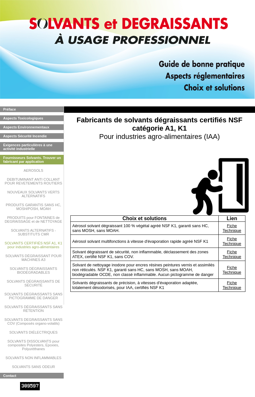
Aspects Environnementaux (26, 127)
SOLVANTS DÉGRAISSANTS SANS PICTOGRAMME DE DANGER (33, 296)
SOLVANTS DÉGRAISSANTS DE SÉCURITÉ (33, 283)
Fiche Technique (232, 228)
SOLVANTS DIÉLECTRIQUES (33, 332)
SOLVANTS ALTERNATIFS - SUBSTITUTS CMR (33, 232)
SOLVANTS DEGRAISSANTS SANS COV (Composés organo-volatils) (33, 321)
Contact (9, 376)
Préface (9, 109)
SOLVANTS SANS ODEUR (33, 367)
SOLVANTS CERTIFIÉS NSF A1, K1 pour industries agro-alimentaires (33, 245)
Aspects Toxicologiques (23, 118)
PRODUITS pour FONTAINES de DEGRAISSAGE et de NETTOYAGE (33, 219)
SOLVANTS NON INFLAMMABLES (33, 358)
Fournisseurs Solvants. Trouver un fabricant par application (32, 159)
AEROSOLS (33, 170)
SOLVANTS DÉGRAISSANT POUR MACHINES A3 (33, 258)
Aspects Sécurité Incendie (25, 136)
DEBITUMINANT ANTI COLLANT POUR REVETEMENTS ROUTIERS (33, 181)
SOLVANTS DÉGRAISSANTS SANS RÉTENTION (33, 309)
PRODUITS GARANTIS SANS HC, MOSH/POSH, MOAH (33, 207)
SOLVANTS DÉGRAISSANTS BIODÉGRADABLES (33, 270)
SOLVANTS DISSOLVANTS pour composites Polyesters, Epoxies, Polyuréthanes (33, 345)
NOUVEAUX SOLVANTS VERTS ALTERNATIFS (33, 194)
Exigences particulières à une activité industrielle (28, 147)
